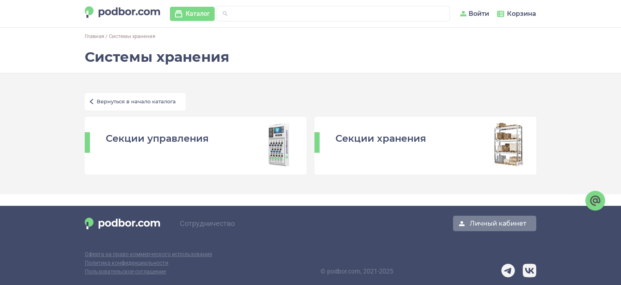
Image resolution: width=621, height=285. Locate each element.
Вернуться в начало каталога (136, 102)
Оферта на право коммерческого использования (148, 254)
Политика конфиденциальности (126, 263)
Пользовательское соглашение (125, 271)
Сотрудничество (207, 224)
